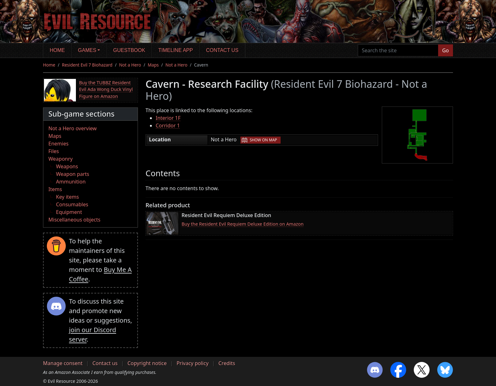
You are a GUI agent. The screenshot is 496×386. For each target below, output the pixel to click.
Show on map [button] (263, 140)
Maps (153, 65)
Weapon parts (72, 173)
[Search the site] (398, 50)
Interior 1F (168, 117)
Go (445, 50)
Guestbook (129, 50)
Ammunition (71, 181)
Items (55, 189)
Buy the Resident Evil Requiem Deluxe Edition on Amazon (243, 224)
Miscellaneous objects (74, 219)
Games (87, 50)
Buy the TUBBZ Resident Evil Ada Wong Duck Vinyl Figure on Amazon (106, 89)
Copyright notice (147, 363)
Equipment (69, 212)
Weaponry (60, 158)
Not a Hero (130, 65)
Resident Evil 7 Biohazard (87, 65)
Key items (67, 196)
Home (57, 50)
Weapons (67, 166)
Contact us (222, 50)
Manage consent (63, 363)
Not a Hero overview (72, 128)
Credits (226, 363)
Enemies (58, 143)
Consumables (72, 204)
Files (53, 151)
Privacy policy (192, 363)
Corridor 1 (168, 125)
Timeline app (175, 50)
